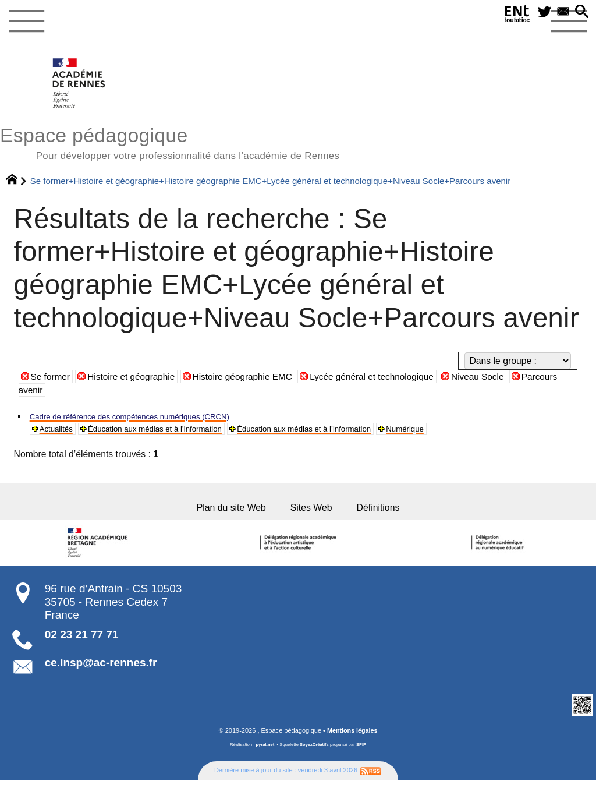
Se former (51, 378)
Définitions (389, 513)
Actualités (59, 431)
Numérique (467, 431)
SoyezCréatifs (314, 752)
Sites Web (314, 513)
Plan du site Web (222, 513)
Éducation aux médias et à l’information (175, 431)
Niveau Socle (487, 378)
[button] (580, 13)
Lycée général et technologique (379, 378)
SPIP (362, 752)
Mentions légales (352, 737)
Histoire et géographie (133, 378)
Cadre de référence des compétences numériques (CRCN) (149, 418)
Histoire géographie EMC (247, 378)
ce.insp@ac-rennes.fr (101, 671)
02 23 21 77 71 (82, 643)
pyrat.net (264, 752)
